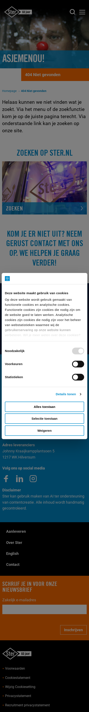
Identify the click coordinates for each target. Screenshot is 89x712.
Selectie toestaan (45, 418)
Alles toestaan (44, 407)
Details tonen (66, 394)
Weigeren (44, 430)
